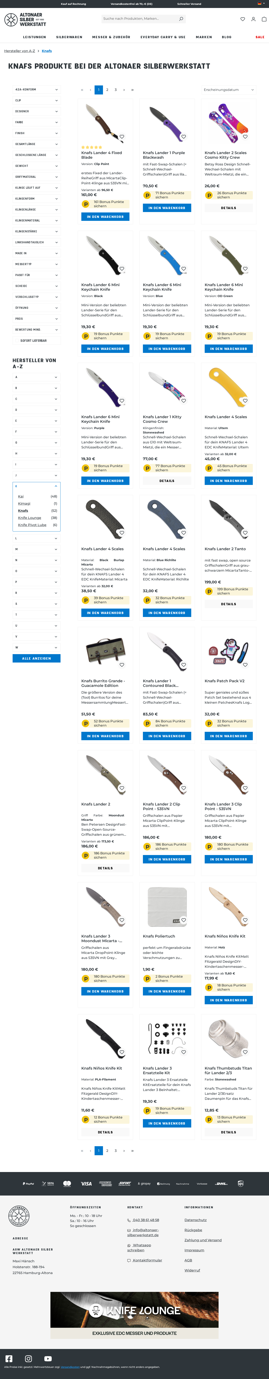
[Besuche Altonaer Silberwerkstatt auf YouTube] (48, 1358)
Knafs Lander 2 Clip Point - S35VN (161, 806)
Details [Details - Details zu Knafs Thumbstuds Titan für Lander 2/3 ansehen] (228, 1132)
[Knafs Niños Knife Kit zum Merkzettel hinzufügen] (245, 920)
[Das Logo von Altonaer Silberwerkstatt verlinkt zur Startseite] (32, 1216)
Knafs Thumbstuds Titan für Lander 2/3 (228, 1070)
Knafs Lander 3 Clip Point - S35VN (223, 806)
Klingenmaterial (36, 220)
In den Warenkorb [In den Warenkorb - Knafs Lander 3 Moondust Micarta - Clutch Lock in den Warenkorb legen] (105, 991)
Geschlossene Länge (36, 155)
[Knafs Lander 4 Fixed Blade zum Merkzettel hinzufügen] (122, 136)
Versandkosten (70, 1367)
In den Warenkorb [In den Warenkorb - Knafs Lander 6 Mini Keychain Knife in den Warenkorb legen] (105, 349)
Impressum (194, 1250)
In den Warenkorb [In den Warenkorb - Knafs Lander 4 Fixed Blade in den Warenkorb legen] (105, 217)
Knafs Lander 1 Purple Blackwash (164, 155)
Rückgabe (193, 1230)
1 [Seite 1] (100, 89)
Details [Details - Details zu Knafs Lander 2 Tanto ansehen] (228, 604)
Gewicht (36, 166)
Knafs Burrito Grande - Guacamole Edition (103, 683)
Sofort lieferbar (33, 340)
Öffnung (36, 307)
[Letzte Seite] (132, 89)
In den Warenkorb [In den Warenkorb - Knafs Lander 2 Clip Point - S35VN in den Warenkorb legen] (167, 859)
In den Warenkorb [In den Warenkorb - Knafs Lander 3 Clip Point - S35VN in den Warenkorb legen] (228, 859)
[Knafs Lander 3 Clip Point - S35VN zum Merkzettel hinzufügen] (245, 788)
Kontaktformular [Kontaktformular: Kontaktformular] (144, 1260)
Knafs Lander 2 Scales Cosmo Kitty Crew (226, 155)
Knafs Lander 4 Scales (226, 417)
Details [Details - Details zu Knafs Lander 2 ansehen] (105, 868)
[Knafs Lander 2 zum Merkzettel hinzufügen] (122, 788)
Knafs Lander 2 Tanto (225, 549)
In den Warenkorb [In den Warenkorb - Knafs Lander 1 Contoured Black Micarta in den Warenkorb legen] (167, 736)
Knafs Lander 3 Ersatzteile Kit (157, 1070)
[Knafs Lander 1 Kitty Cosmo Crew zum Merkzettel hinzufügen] (183, 401)
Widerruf (192, 1270)
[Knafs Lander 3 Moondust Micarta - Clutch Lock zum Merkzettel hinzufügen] (122, 920)
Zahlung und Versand (203, 1240)
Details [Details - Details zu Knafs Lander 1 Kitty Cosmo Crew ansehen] (167, 481)
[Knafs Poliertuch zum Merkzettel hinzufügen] (183, 920)
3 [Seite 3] (117, 89)
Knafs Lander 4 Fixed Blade (101, 155)
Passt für (36, 275)
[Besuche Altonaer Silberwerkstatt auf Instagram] (28, 1358)
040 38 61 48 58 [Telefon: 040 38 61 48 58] (143, 1220)
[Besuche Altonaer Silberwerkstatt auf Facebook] (9, 1358)
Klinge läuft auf (36, 187)
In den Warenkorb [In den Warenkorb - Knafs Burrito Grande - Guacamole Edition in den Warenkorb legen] (105, 736)
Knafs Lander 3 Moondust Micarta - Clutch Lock (100, 938)
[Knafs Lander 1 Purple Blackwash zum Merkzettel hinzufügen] (183, 136)
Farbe (36, 122)
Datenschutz (196, 1220)
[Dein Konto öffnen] (253, 19)
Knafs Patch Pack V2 (224, 681)
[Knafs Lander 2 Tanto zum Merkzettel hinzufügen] (245, 533)
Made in (36, 253)
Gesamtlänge (36, 144)
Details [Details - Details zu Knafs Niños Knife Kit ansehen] (105, 1132)
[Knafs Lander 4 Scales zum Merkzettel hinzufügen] (245, 401)
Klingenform (36, 198)
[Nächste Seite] (124, 89)
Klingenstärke (36, 231)
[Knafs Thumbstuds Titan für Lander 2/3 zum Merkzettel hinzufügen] (245, 1052)
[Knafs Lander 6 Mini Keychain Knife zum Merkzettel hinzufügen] (122, 269)
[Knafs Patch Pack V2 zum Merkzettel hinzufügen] (245, 665)
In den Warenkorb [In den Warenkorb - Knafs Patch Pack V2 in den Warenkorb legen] (228, 736)
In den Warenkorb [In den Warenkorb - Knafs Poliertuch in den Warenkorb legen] (167, 991)
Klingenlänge (36, 209)
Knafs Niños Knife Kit (225, 936)
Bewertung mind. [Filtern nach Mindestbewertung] (36, 329)
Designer (36, 111)
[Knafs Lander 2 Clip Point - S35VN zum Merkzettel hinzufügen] (183, 788)
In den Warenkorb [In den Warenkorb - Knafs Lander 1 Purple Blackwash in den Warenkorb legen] (167, 208)
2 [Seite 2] (109, 89)
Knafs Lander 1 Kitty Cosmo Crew (162, 419)
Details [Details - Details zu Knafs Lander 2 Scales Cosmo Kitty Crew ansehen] (228, 208)
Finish (36, 133)
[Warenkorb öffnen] (264, 19)
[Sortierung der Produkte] (229, 89)
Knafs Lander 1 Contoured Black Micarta (159, 683)
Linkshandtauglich (36, 242)
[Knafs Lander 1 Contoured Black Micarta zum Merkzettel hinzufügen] (183, 665)
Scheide (36, 286)
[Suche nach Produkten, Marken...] (139, 19)
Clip (36, 100)
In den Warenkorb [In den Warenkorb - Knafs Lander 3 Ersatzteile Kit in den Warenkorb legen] (167, 1123)
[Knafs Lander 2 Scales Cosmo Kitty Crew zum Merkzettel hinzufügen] (245, 136)
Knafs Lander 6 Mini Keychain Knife (100, 287)
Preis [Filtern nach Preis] (36, 318)
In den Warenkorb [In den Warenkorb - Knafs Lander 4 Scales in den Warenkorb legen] (228, 481)
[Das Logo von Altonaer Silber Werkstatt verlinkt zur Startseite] (25, 19)
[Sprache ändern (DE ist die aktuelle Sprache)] (261, 3)
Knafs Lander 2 (95, 804)
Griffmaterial (36, 176)
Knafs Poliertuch (159, 936)
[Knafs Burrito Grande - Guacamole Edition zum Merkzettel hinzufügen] (122, 665)
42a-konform (36, 89)
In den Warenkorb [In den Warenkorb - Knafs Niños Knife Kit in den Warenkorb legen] (228, 1000)
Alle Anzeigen (36, 658)
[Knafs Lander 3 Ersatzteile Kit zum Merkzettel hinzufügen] (183, 1052)
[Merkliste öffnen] (243, 19)
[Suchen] (181, 19)
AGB (188, 1260)
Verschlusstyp (36, 297)
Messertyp (36, 264)
